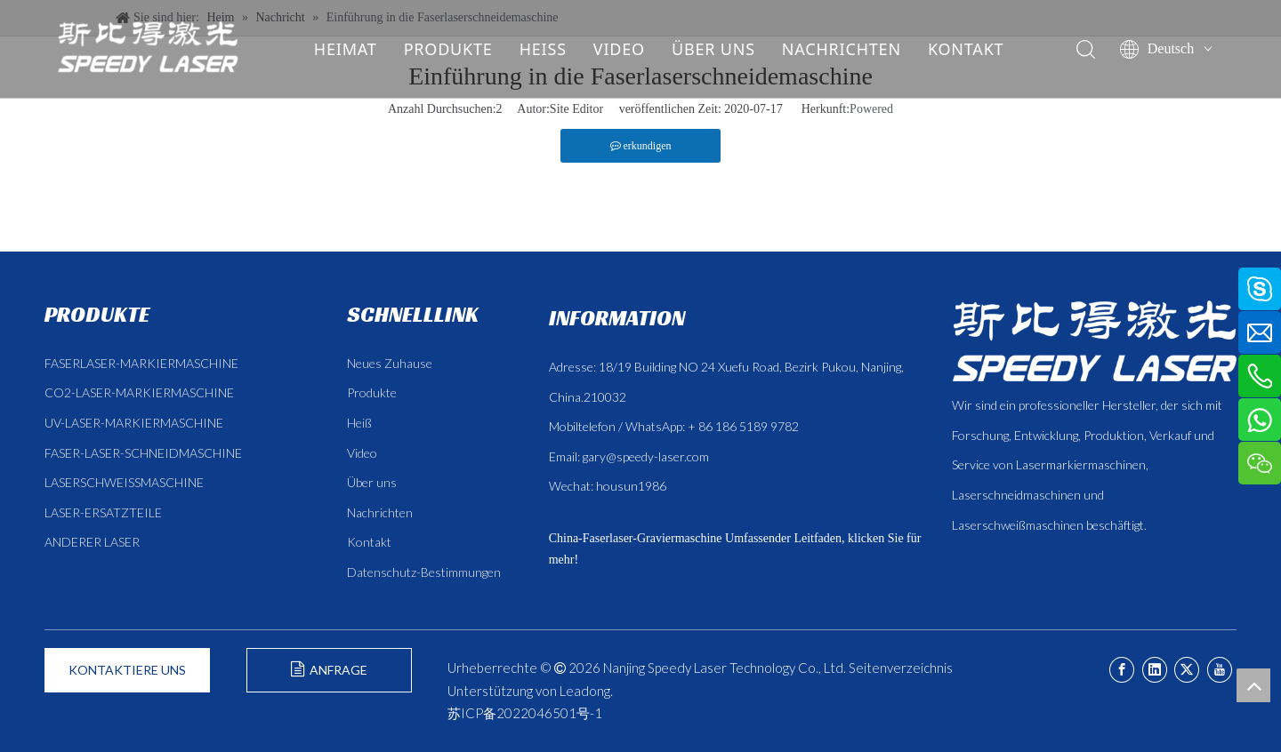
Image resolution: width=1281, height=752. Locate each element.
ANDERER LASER (92, 541)
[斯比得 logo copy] (1094, 340)
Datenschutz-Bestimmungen (424, 572)
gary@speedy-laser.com (646, 456)
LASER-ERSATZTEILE (103, 512)
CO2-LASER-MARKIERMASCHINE (139, 392)
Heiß (359, 422)
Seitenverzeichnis (901, 668)
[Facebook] (1121, 670)
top (1253, 685)
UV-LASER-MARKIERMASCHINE (133, 422)
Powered (871, 109)
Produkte (372, 392)
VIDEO (618, 49)
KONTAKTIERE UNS (127, 669)
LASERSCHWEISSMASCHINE (124, 482)
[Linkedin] (1154, 670)
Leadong (585, 691)
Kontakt (369, 541)
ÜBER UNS (712, 49)
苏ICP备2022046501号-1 (524, 713)
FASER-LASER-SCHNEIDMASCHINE (143, 452)
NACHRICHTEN (840, 49)
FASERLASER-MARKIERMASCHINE (141, 363)
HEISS (542, 49)
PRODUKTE (447, 49)
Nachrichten (380, 512)
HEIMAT (344, 49)
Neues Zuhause (389, 363)
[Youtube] (1219, 670)
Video (362, 452)
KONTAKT (965, 49)
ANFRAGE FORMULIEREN (329, 676)
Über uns (372, 482)
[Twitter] (1186, 670)
